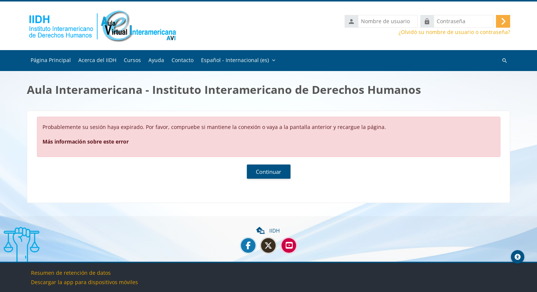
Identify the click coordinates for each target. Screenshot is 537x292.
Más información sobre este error (86, 143)
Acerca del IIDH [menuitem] (97, 61)
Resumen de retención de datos (71, 272)
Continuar (268, 173)
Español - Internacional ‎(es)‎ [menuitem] (235, 61)
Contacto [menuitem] (183, 61)
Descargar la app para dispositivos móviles (84, 282)
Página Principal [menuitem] (51, 61)
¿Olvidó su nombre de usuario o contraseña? (454, 33)
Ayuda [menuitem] (156, 61)
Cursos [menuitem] (132, 61)
